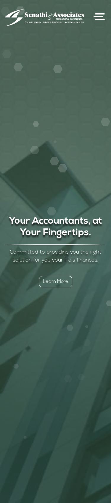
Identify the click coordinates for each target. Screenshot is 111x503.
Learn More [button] (55, 281)
